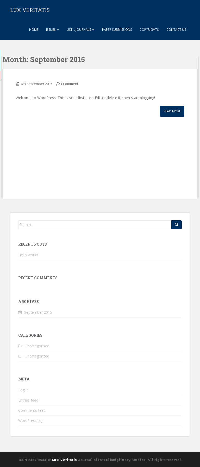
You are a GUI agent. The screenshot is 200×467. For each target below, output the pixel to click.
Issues (52, 29)
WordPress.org (30, 420)
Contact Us (176, 29)
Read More (172, 111)
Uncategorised (37, 345)
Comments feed (32, 410)
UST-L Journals (80, 29)
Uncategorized (37, 356)
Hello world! (28, 254)
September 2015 (38, 312)
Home (33, 29)
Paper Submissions (117, 29)
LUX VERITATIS (30, 10)
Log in (23, 389)
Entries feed (28, 400)
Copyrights (149, 29)
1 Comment (69, 83)
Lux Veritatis (64, 459)
